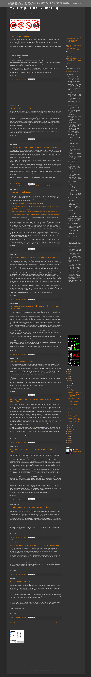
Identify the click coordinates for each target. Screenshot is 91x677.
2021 (69, 375)
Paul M (76, 449)
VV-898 (23, 500)
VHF (49, 185)
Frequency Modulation (36, 185)
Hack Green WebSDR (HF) (72, 48)
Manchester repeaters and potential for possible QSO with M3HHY (34, 545)
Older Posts (58, 622)
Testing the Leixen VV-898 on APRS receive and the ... (74, 413)
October (70, 380)
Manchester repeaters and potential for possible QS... (74, 419)
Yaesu (52, 185)
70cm (18, 185)
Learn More (76, 3)
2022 (69, 373)
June (70, 387)
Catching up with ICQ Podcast (21, 108)
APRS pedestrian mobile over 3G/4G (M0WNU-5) (73, 41)
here (32, 427)
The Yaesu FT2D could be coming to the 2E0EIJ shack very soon (34, 147)
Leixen (20, 500)
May (70, 389)
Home (36, 622)
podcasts (20, 141)
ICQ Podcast (15, 141)
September (71, 382)
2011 (69, 444)
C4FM (29, 185)
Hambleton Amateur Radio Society (74, 49)
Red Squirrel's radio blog (35, 7)
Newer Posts (12, 622)
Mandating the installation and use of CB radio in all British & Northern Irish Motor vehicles (74, 54)
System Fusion (43, 185)
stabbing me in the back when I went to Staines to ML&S (27, 203)
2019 (69, 378)
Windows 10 (41, 619)
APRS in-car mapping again (20, 581)
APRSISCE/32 (28, 619)
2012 (69, 442)
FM (31, 185)
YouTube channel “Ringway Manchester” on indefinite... (74, 416)
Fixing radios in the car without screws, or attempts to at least (32, 257)
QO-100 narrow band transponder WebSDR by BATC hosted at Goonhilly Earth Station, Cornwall (74, 59)
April (70, 423)
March (70, 425)
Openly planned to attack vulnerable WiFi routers (23, 209)
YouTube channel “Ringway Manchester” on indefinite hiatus (32, 507)
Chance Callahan (16, 250)
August (70, 383)
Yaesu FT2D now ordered (19, 37)
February (71, 427)
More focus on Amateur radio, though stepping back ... (74, 404)
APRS (26, 185)
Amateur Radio (22, 185)
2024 (69, 371)
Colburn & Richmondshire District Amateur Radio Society (74, 43)
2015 (69, 436)
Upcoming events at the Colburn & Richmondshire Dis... (74, 410)
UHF (47, 185)
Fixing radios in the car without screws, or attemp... (74, 401)
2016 (69, 435)
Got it (81, 3)
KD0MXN (21, 250)
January (70, 429)
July (70, 385)
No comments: (23, 79)
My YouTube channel (71, 56)
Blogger (58, 670)
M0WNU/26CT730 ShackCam (72, 71)
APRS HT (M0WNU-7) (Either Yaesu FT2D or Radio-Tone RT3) (74, 36)
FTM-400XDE (33, 619)
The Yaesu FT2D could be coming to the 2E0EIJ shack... (73, 395)
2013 (69, 440)
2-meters (14, 185)
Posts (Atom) (17, 625)
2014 (69, 438)
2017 (69, 433)
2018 (69, 431)
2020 (69, 376)
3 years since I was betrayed (20, 192)
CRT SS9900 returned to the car (22, 361)
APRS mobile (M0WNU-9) (72, 38)
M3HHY (14, 539)
